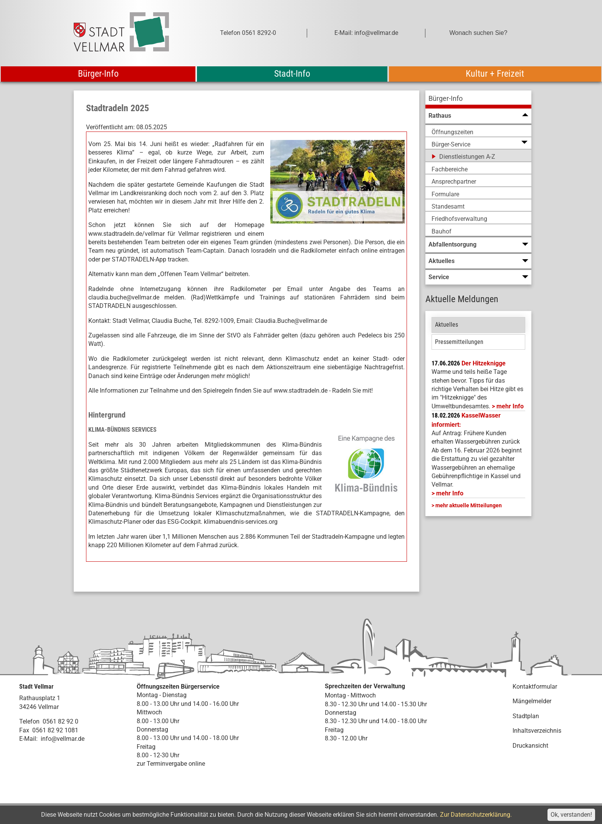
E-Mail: (28, 738)
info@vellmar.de (62, 738)
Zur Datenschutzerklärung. (476, 814)
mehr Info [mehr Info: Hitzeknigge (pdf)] (510, 406)
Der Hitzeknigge (483, 363)
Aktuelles (446, 324)
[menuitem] (478, 99)
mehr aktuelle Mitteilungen (468, 505)
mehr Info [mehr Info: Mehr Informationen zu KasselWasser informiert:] (449, 493)
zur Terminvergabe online (171, 763)
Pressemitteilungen (459, 341)
